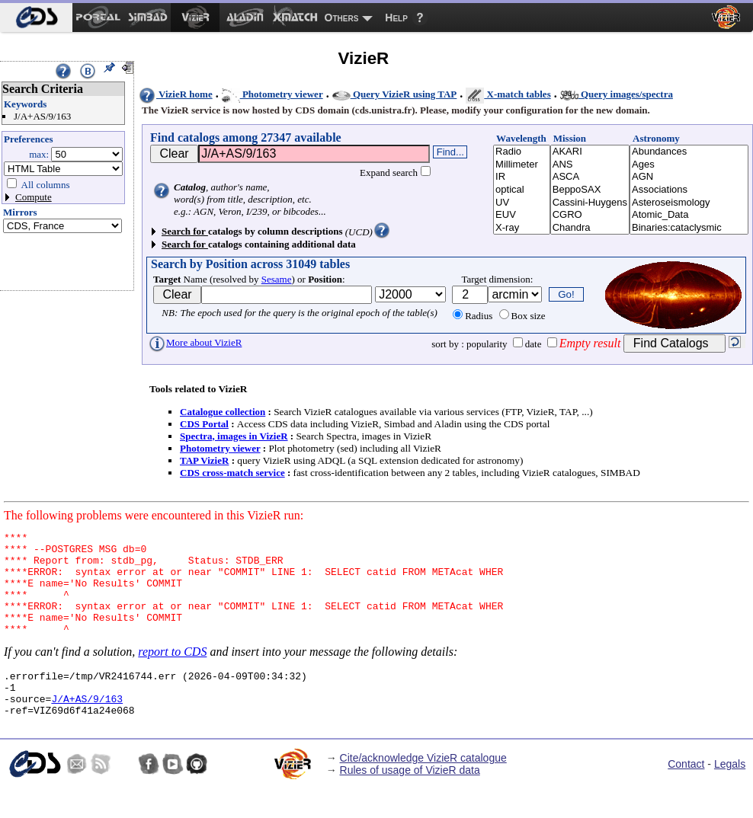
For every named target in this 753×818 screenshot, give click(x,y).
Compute (33, 197)
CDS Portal (204, 424)
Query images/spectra (616, 94)
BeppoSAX (590, 190)
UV (522, 203)
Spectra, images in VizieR (234, 436)
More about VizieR (195, 342)
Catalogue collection (222, 411)
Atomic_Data (689, 215)
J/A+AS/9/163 (87, 726)
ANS (590, 164)
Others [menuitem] (342, 17)
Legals (729, 794)
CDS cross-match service (232, 472)
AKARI (590, 151)
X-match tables (508, 94)
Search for (185, 231)
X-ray (522, 228)
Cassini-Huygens (590, 203)
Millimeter (522, 164)
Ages (689, 164)
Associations (689, 190)
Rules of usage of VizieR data (410, 800)
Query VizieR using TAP (394, 94)
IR (522, 177)
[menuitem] (36, 17)
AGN (689, 177)
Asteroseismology (689, 203)
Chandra (590, 228)
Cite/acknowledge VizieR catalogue (423, 787)
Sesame (276, 279)
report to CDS (172, 672)
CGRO (590, 215)
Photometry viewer (272, 94)
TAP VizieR (204, 460)
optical (522, 190)
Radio (522, 151)
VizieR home (175, 94)
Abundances (689, 151)
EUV (522, 215)
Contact (686, 794)
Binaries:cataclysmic (689, 228)
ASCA (590, 177)
